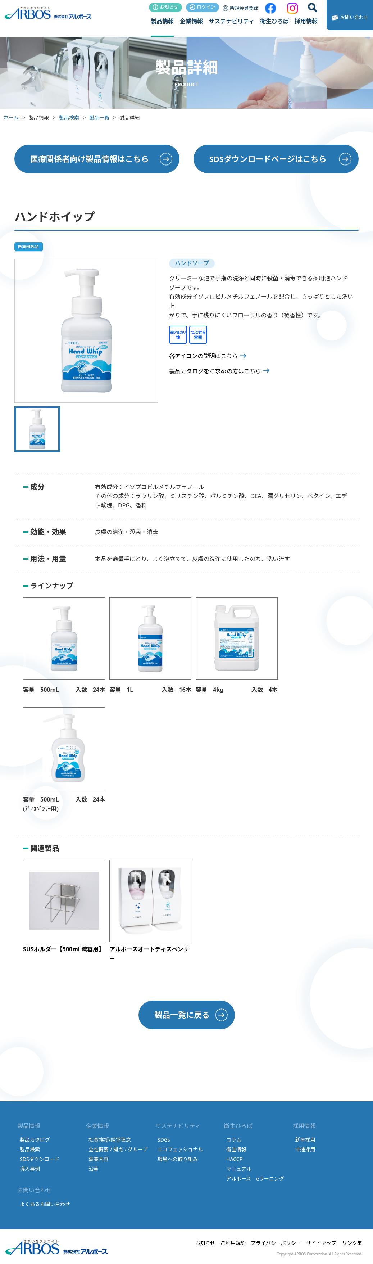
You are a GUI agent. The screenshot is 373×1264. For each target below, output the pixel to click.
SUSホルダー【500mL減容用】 (63, 949)
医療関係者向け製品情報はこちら (89, 158)
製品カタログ (35, 1139)
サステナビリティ (231, 21)
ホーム (11, 117)
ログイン (202, 7)
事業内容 (98, 1159)
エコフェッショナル (180, 1149)
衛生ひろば (274, 21)
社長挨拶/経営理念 (109, 1139)
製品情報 (162, 21)
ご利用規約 (233, 1243)
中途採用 (305, 1149)
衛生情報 (236, 1149)
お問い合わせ (348, 18)
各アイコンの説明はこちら (203, 356)
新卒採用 (305, 1139)
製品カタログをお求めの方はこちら (215, 371)
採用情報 (306, 21)
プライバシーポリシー (276, 1243)
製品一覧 (99, 117)
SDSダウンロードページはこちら (268, 158)
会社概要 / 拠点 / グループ (117, 1149)
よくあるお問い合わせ (45, 1204)
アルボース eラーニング (255, 1178)
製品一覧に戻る (182, 1014)
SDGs (164, 1139)
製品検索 (69, 117)
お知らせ (165, 7)
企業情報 (191, 21)
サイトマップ (321, 1243)
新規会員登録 (240, 8)
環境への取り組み (178, 1159)
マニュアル (238, 1168)
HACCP (234, 1159)
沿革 (93, 1168)
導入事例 (30, 1168)
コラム (233, 1139)
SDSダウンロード (39, 1159)
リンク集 (352, 1243)
